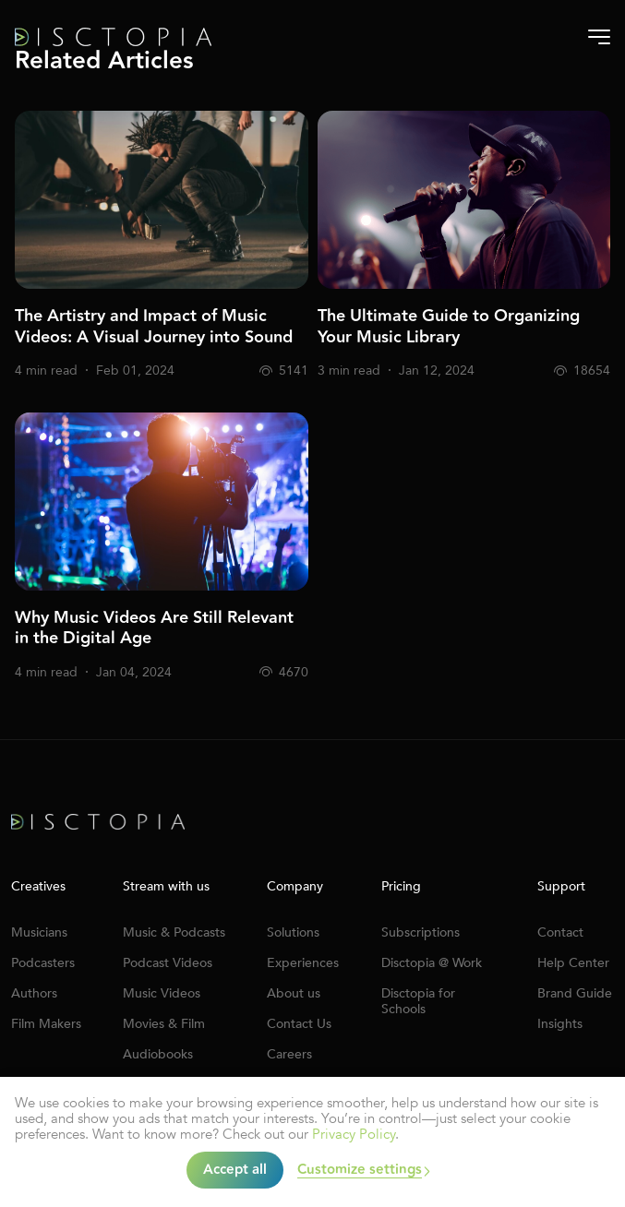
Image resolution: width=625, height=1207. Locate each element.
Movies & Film (164, 1024)
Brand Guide (574, 993)
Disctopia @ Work (431, 963)
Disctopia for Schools (418, 1001)
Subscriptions (420, 932)
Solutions (293, 932)
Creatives (38, 886)
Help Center (573, 963)
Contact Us (299, 1024)
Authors (34, 993)
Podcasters (43, 963)
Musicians (39, 932)
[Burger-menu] (599, 37)
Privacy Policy (353, 1134)
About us (293, 993)
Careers (289, 1054)
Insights (560, 1024)
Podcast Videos (167, 963)
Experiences (303, 963)
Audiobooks (158, 1054)
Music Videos (161, 993)
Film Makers (46, 1024)
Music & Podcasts (174, 932)
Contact (560, 932)
